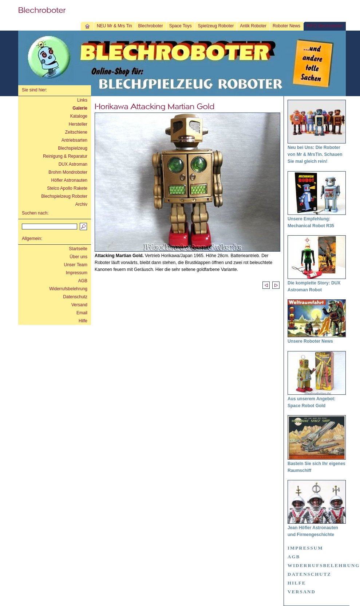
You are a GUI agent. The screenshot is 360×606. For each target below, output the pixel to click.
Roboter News (286, 25)
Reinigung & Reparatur (65, 156)
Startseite (78, 248)
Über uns (78, 256)
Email (81, 312)
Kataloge (78, 116)
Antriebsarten (74, 140)
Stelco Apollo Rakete (67, 188)
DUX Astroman (73, 164)
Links (82, 100)
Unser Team (75, 264)
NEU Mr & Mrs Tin (114, 25)
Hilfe (83, 320)
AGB (82, 280)
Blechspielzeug (72, 148)
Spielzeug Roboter (216, 25)
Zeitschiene (76, 132)
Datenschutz (75, 296)
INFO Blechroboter (324, 25)
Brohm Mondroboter (67, 172)
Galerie (79, 108)
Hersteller (78, 124)
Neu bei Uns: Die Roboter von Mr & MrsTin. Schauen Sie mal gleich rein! (315, 154)
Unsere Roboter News (310, 341)
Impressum (76, 272)
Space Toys (180, 25)
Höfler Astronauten (69, 180)
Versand (79, 304)
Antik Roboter (253, 25)
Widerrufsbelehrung (68, 288)
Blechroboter (150, 25)
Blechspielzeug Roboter (64, 196)
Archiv (81, 204)
